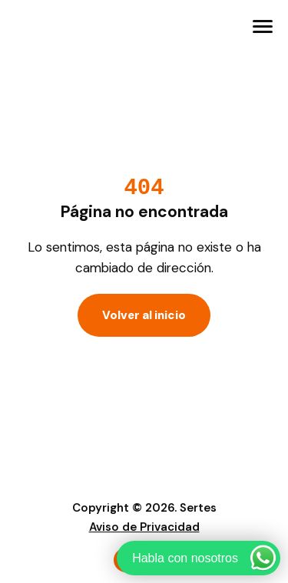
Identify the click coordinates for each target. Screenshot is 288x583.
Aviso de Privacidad (144, 527)
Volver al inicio (144, 315)
